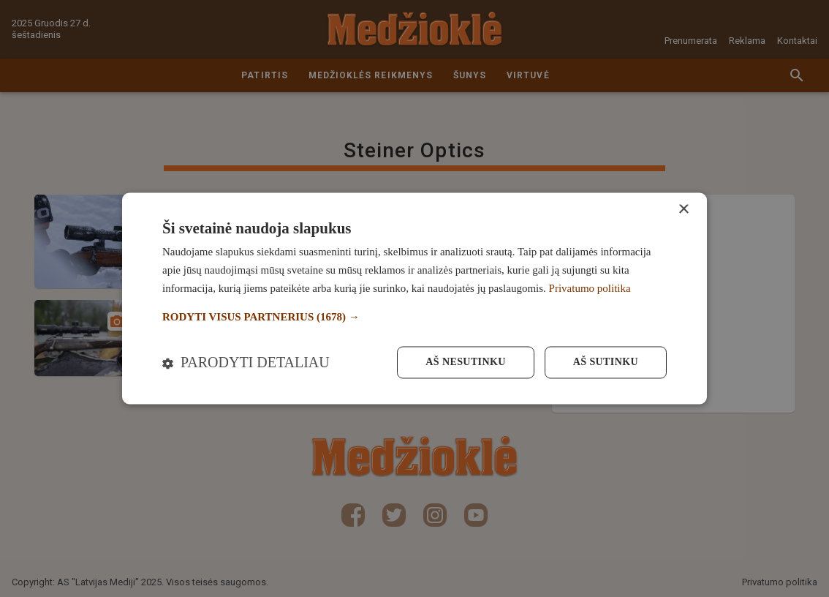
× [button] (683, 209)
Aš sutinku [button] (605, 362)
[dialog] (414, 298)
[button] (414, 317)
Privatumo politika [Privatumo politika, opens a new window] (590, 288)
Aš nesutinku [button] (465, 362)
